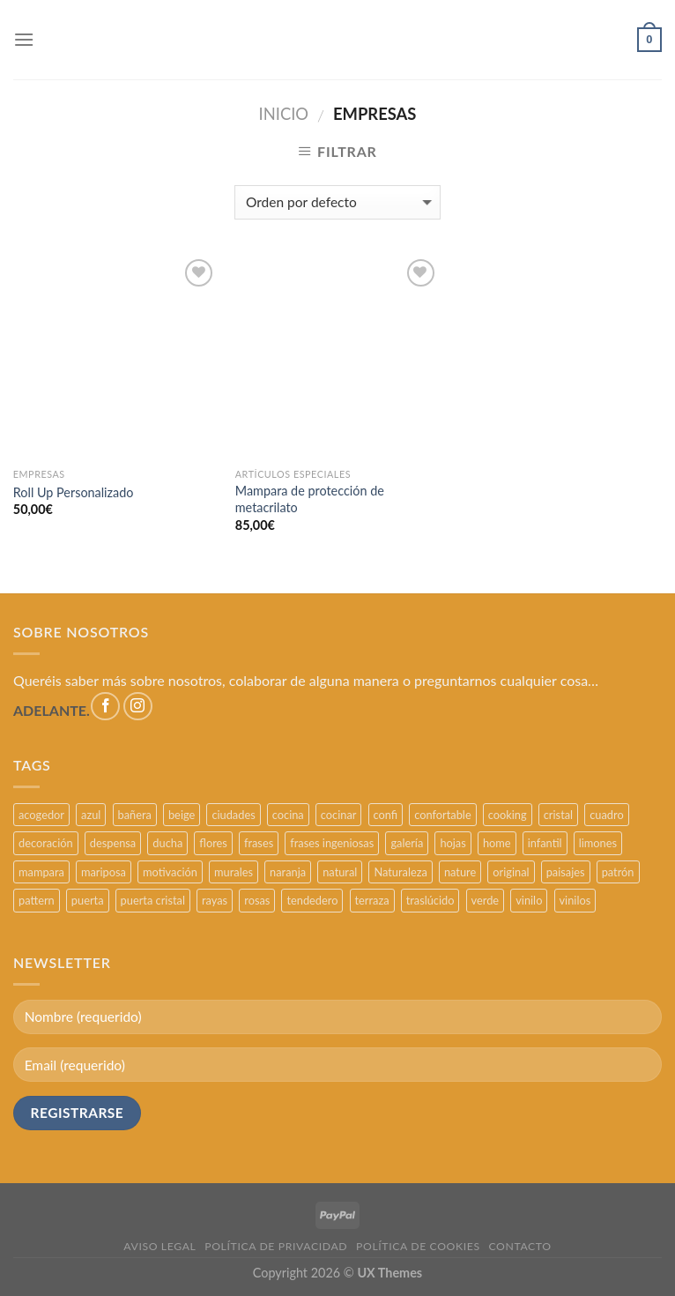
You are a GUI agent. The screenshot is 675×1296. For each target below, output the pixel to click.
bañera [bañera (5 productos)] (135, 815)
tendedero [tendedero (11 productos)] (312, 900)
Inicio (284, 113)
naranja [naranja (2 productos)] (288, 872)
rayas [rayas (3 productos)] (214, 900)
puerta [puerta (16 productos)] (87, 900)
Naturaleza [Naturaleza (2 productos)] (400, 872)
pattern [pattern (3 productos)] (37, 900)
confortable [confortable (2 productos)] (442, 815)
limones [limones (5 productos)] (598, 843)
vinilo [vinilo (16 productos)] (529, 900)
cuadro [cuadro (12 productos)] (606, 815)
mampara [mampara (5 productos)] (41, 872)
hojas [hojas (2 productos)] (452, 843)
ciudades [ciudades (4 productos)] (233, 815)
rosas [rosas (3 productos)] (257, 900)
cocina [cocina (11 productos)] (288, 815)
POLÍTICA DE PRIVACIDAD (275, 1246)
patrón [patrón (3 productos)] (618, 872)
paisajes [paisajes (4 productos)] (565, 872)
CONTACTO (519, 1246)
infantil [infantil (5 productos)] (545, 843)
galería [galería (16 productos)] (406, 843)
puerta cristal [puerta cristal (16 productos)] (153, 900)
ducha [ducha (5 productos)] (167, 843)
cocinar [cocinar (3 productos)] (339, 815)
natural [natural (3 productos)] (340, 872)
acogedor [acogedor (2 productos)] (41, 815)
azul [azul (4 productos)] (90, 815)
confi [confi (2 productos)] (386, 815)
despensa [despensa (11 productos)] (113, 843)
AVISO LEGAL (159, 1246)
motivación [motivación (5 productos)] (170, 872)
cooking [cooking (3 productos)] (507, 815)
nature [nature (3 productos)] (460, 872)
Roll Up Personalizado (73, 492)
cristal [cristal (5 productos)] (558, 815)
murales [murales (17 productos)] (233, 872)
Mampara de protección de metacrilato (309, 499)
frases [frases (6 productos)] (258, 843)
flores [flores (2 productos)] (213, 843)
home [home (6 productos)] (497, 843)
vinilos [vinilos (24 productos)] (575, 900)
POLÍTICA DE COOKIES (418, 1246)
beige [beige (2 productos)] (181, 815)
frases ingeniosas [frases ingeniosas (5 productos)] (332, 843)
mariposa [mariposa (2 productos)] (103, 872)
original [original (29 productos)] (511, 872)
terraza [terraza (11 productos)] (372, 900)
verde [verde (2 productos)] (485, 900)
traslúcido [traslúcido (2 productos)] (430, 900)
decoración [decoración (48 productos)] (46, 843)
